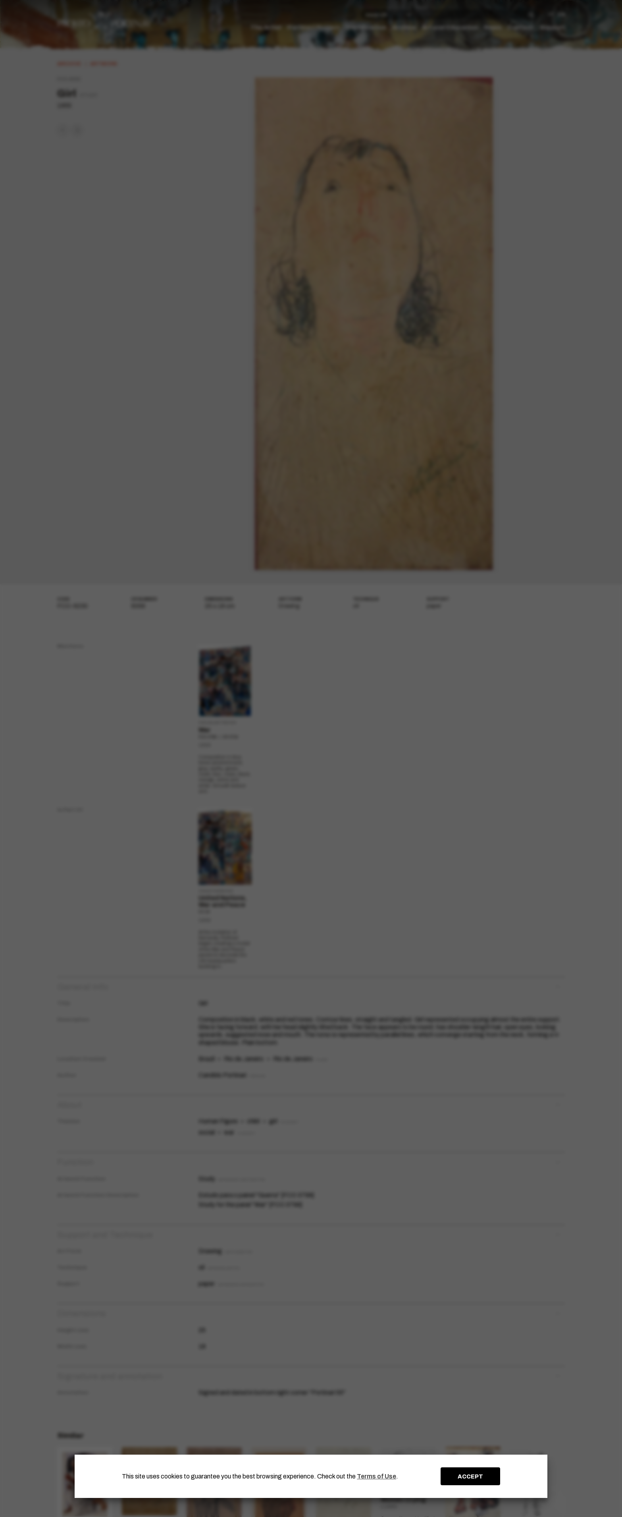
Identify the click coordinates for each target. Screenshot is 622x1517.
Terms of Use (376, 1476)
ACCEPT (470, 1476)
